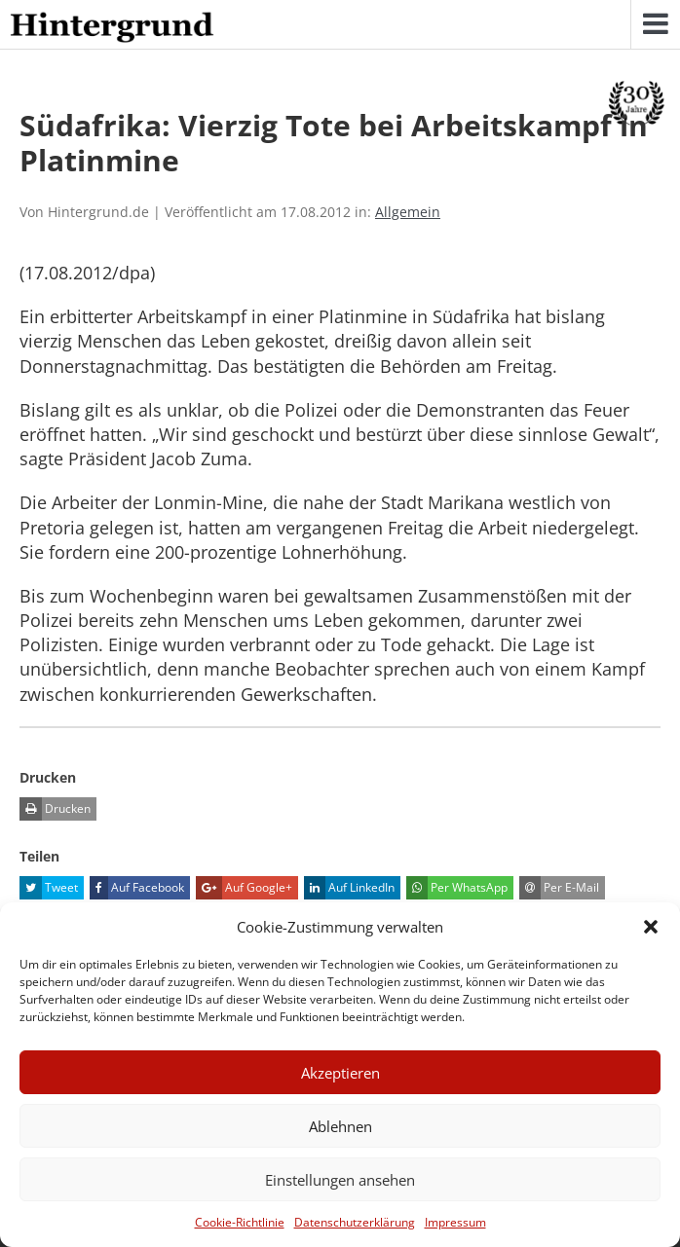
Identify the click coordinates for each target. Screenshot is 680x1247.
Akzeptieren (340, 1072)
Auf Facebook (137, 887)
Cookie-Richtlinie (239, 1222)
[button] (651, 926)
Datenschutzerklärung (354, 1222)
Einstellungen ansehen (340, 1180)
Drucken (55, 809)
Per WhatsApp (457, 887)
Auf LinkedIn (349, 887)
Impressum (455, 1222)
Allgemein (407, 211)
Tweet (48, 887)
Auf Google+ (244, 887)
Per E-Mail (559, 887)
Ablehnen (340, 1126)
